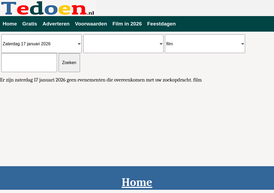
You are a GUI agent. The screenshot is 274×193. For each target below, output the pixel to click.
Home (10, 24)
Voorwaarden (91, 24)
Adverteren (56, 24)
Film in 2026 (127, 24)
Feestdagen (161, 24)
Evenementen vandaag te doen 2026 (137, 8)
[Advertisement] (137, 125)
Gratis (29, 24)
